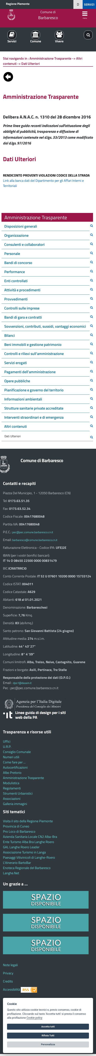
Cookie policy (34, 1017)
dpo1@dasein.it (22, 683)
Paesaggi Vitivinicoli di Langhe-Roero (29, 857)
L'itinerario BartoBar (17, 862)
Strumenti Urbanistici (18, 793)
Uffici (6, 741)
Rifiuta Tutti (48, 1035)
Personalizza (48, 1044)
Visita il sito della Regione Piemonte (28, 821)
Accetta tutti (48, 1026)
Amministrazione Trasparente (23, 777)
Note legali (10, 964)
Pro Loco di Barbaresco (19, 831)
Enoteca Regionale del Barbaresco (27, 867)
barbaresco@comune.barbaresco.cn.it (34, 540)
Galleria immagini (15, 803)
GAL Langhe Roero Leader (21, 847)
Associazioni (11, 798)
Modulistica (11, 783)
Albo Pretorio (12, 772)
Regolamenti (12, 788)
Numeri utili (11, 757)
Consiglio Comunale (17, 751)
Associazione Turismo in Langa (24, 852)
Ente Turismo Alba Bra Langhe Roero (28, 841)
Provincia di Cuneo (16, 826)
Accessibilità (11, 989)
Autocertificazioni (15, 767)
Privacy (8, 973)
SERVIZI (89, 4)
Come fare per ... (14, 762)
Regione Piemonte (17, 3)
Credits (8, 981)
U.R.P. (7, 746)
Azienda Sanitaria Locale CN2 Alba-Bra (30, 836)
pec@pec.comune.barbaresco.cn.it (32, 532)
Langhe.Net (11, 873)
